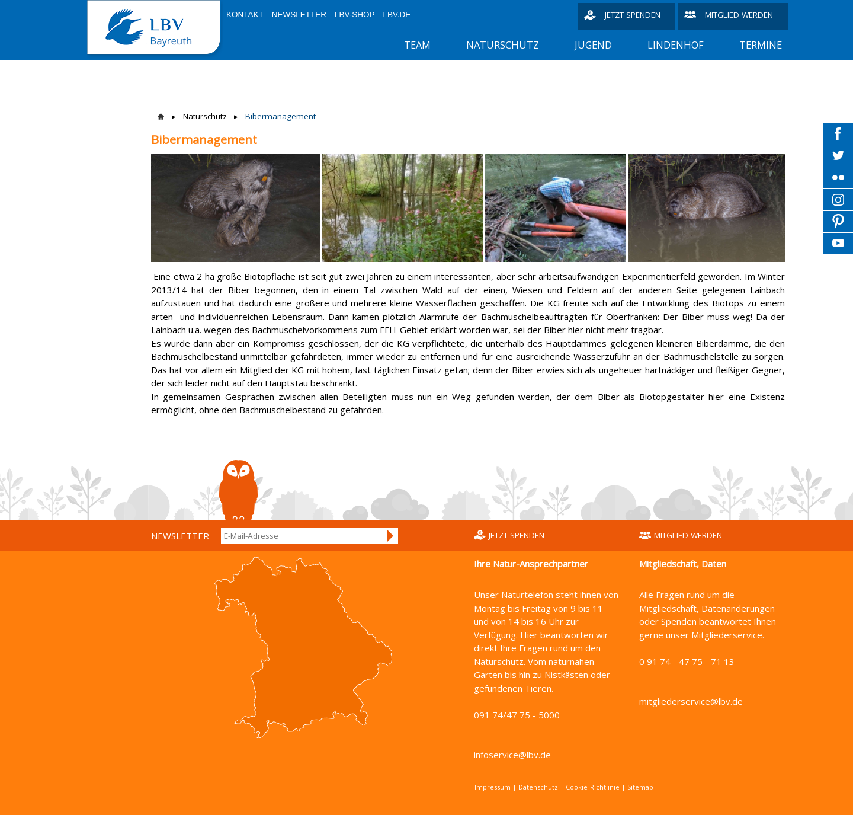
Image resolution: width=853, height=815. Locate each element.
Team (417, 45)
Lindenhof (675, 45)
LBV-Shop (355, 14)
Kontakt (245, 14)
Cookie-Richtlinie (593, 786)
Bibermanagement (280, 116)
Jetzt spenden (632, 14)
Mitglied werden (739, 14)
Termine (760, 45)
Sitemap (640, 786)
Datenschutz (538, 786)
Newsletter (299, 14)
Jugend (593, 45)
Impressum (492, 786)
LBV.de (397, 14)
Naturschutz (502, 45)
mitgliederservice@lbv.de (691, 701)
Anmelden (391, 536)
